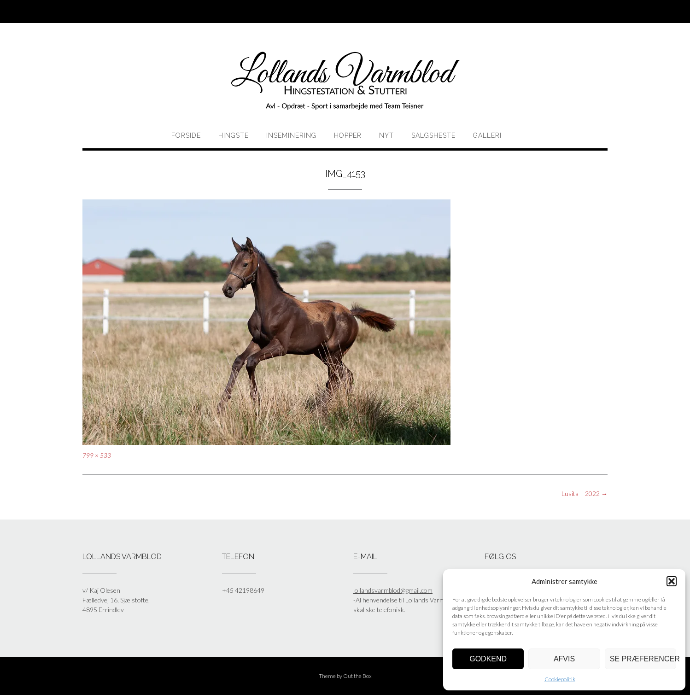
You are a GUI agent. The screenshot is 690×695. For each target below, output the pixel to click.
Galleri (487, 135)
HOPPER (348, 135)
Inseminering (291, 135)
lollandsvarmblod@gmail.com (393, 590)
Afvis (564, 659)
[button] (671, 581)
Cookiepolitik (559, 679)
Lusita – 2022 (584, 493)
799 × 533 (96, 455)
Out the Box (357, 675)
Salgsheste (433, 135)
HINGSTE (233, 135)
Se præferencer (643, 659)
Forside (186, 135)
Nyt (386, 135)
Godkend (488, 659)
